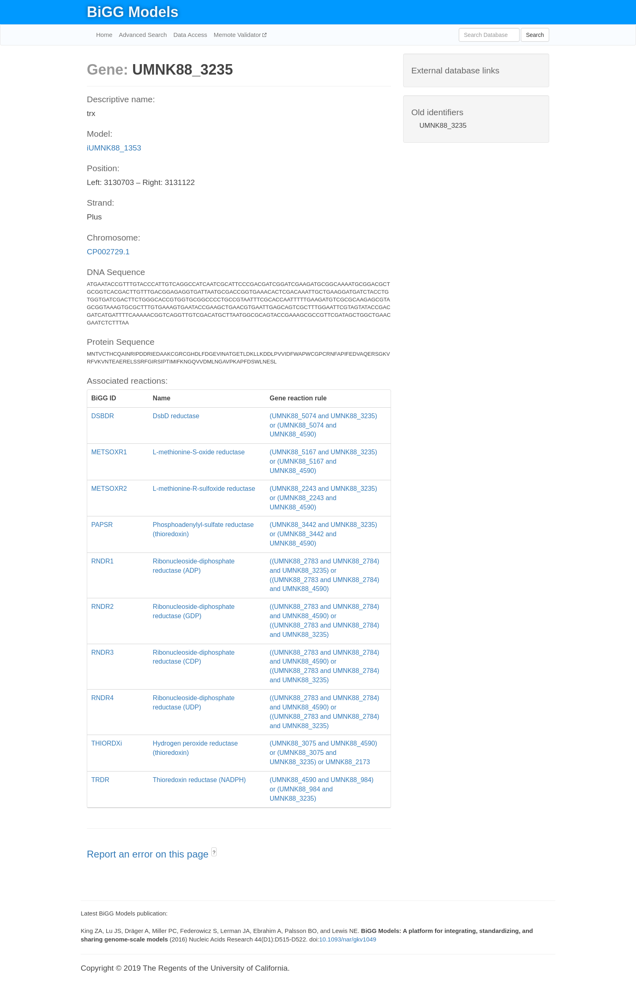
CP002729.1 (108, 251)
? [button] (214, 852)
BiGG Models (132, 12)
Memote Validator (238, 34)
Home (104, 34)
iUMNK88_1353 (114, 148)
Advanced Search (143, 34)
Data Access (190, 34)
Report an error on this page (149, 854)
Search (535, 35)
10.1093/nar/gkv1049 (347, 939)
